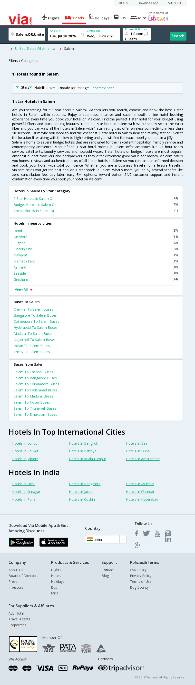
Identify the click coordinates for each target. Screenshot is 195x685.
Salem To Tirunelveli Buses (35, 408)
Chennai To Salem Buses (33, 309)
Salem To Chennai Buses (33, 372)
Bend (96, 230)
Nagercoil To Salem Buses (35, 339)
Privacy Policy (140, 575)
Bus (54, 587)
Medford (96, 237)
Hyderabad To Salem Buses (36, 327)
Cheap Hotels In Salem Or (96, 210)
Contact (108, 569)
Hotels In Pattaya (82, 451)
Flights (56, 569)
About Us (16, 569)
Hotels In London (25, 443)
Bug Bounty (139, 587)
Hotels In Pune (23, 499)
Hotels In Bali (136, 443)
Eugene (96, 243)
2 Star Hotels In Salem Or (96, 198)
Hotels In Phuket (25, 451)
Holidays (57, 581)
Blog (105, 575)
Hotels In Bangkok (83, 443)
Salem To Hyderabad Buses (36, 390)
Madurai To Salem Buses (33, 333)
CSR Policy (138, 569)
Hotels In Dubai (138, 451)
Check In (55, 30)
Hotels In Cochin (82, 499)
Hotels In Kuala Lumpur (87, 459)
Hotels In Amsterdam (143, 459)
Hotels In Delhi (23, 484)
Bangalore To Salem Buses (35, 315)
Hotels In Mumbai (140, 484)
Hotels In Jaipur (81, 491)
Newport (96, 255)
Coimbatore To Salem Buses (36, 321)
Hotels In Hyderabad (142, 499)
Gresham (96, 279)
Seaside (96, 273)
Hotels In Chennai (140, 491)
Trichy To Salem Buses (32, 351)
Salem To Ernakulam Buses (35, 414)
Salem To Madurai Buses (33, 396)
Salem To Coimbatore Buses (36, 384)
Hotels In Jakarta (25, 459)
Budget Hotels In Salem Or (96, 204)
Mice (54, 593)
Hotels (56, 575)
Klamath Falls (96, 261)
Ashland (96, 267)
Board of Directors (23, 575)
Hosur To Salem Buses (32, 345)
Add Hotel (16, 613)
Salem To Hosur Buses (32, 402)
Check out (93, 30)
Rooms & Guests (136, 29)
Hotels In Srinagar (26, 491)
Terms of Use (141, 581)
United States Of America (35, 48)
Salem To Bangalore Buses (35, 378)
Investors (16, 587)
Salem (69, 48)
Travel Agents (19, 619)
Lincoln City (96, 249)
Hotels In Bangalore (84, 484)
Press (13, 581)
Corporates (17, 625)
